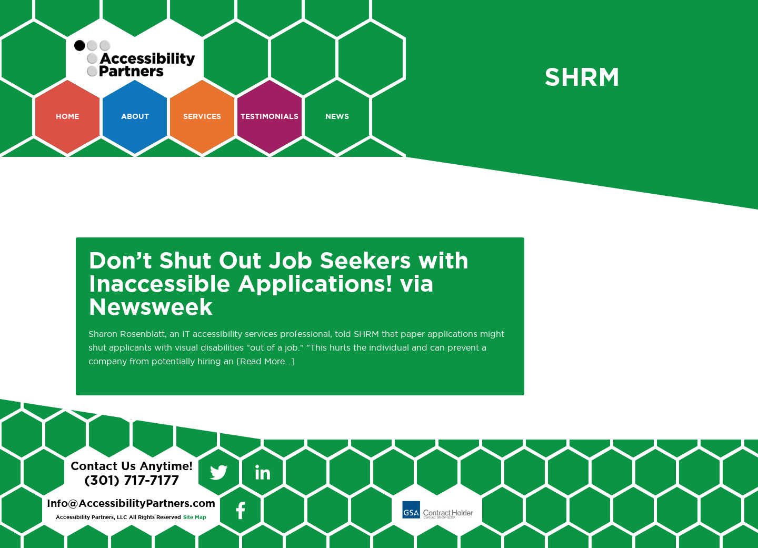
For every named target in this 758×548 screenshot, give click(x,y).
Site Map (194, 517)
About (135, 117)
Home (67, 117)
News (337, 117)
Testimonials (269, 117)
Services (202, 117)
